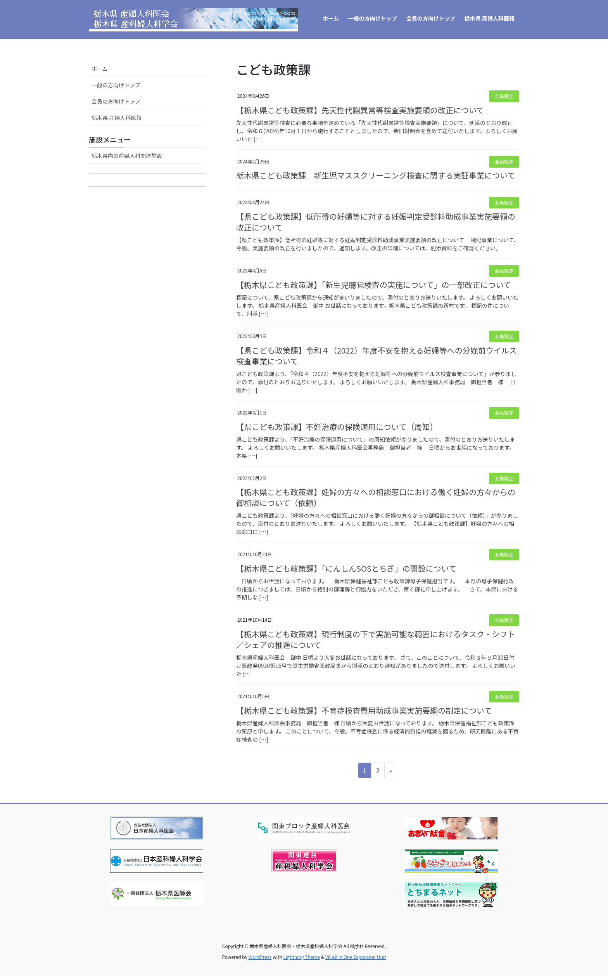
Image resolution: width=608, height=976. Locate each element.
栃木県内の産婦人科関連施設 (127, 155)
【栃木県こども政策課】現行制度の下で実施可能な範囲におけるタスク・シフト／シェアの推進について (375, 639)
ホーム (100, 69)
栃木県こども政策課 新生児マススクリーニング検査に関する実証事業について (375, 175)
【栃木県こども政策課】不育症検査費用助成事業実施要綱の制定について (364, 710)
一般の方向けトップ (116, 85)
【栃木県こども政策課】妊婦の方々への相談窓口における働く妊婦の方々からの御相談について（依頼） (375, 497)
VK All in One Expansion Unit (355, 956)
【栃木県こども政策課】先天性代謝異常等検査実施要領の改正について (360, 110)
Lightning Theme (301, 956)
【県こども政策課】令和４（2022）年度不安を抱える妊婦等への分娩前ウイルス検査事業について (376, 356)
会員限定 (504, 96)
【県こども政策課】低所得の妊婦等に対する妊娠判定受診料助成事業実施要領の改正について (375, 222)
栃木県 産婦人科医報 (117, 117)
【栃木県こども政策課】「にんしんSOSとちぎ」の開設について (346, 568)
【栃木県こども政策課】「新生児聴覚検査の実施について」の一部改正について (373, 284)
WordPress (260, 956)
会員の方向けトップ (116, 101)
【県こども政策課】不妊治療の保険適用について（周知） (336, 426)
